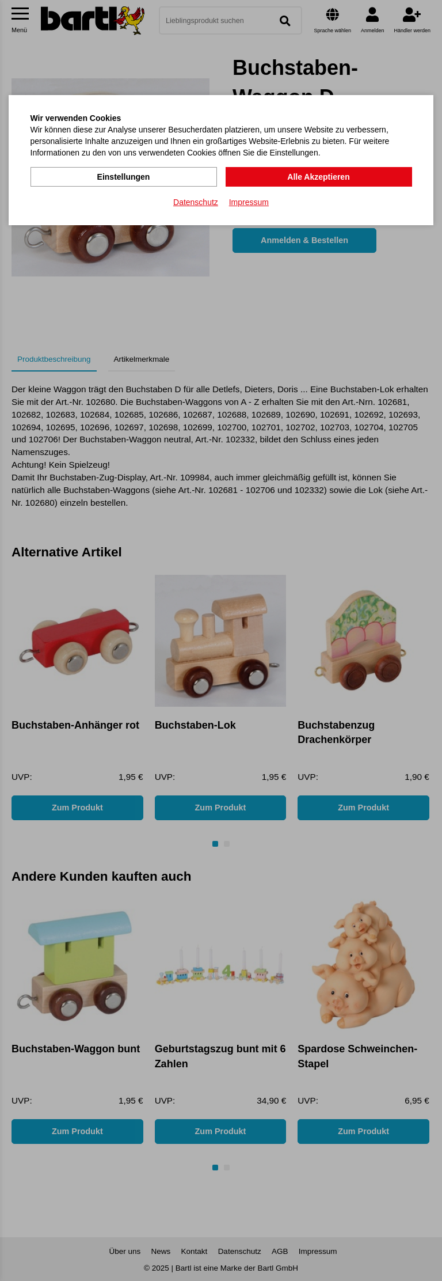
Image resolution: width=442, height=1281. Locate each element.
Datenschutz (195, 202)
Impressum (249, 202)
